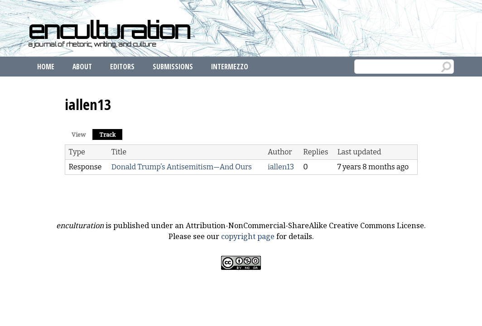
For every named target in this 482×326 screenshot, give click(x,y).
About (82, 67)
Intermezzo (229, 67)
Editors (122, 67)
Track (110, 134)
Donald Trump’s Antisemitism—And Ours (181, 167)
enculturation (108, 30)
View (79, 134)
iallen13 (281, 167)
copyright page (248, 236)
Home (45, 67)
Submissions (173, 67)
